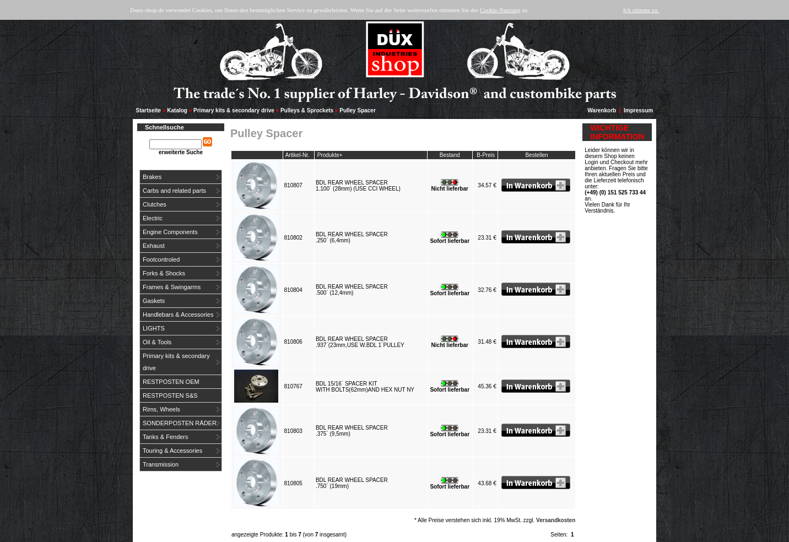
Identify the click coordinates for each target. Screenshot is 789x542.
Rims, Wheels (161, 409)
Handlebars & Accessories (178, 314)
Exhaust (154, 245)
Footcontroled (161, 259)
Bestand (450, 155)
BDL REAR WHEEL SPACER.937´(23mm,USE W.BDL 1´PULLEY (361, 342)
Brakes (152, 177)
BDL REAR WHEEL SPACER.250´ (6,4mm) (352, 237)
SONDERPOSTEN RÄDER (180, 423)
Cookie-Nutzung (500, 10)
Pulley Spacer (357, 110)
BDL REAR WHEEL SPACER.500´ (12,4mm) (352, 290)
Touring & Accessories (172, 450)
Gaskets (154, 300)
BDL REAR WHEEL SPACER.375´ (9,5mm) (352, 431)
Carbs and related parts (174, 190)
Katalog (177, 110)
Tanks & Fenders (165, 436)
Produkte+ (330, 155)
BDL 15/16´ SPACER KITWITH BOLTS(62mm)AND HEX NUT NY (366, 387)
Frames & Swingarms (172, 287)
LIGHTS (154, 328)
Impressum (638, 110)
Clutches (154, 204)
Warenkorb (601, 110)
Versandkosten (555, 520)
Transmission (161, 464)
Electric (153, 218)
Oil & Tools (157, 342)
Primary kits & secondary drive (233, 110)
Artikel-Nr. (297, 155)
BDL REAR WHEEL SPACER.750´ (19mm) (352, 483)
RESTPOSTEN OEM (171, 381)
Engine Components (170, 232)
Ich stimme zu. (641, 10)
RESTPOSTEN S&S (170, 395)
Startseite (148, 110)
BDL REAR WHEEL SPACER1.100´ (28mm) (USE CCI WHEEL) (359, 186)
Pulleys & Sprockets (306, 110)
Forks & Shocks (164, 273)
